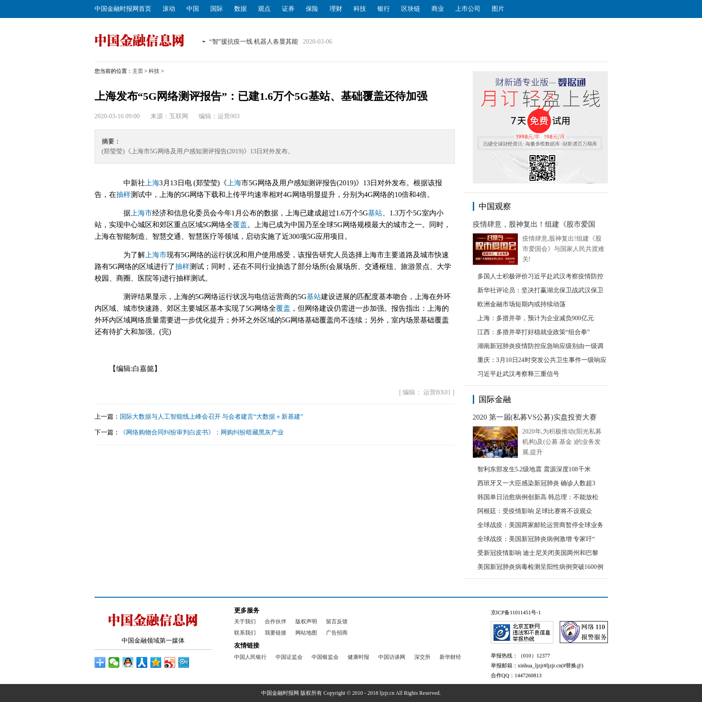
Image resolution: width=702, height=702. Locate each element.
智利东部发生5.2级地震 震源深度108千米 (534, 469)
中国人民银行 (250, 657)
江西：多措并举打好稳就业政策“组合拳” (533, 332)
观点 (264, 8)
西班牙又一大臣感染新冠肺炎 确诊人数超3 (536, 483)
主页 (137, 71)
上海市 (141, 213)
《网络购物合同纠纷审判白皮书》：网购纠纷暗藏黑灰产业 (202, 432)
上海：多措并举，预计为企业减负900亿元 (535, 318)
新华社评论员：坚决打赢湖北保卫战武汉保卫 (540, 290)
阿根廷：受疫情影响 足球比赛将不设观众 (535, 511)
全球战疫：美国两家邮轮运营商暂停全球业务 (540, 525)
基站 (375, 213)
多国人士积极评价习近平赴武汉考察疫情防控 (540, 276)
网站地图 (306, 633)
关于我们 (245, 621)
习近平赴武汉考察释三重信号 (518, 374)
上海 (152, 183)
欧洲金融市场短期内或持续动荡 (521, 304)
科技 (359, 8)
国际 (216, 8)
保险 (312, 8)
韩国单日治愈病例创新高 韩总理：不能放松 (538, 497)
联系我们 (245, 633)
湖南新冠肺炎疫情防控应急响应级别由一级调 (540, 346)
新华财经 (450, 657)
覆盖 (240, 224)
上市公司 (467, 8)
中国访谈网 (391, 657)
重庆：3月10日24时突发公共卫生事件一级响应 (542, 360)
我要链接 (275, 633)
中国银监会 (325, 657)
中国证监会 (289, 657)
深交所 (422, 657)
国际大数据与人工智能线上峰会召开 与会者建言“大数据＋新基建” (211, 416)
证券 (288, 8)
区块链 (410, 8)
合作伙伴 (275, 621)
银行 (383, 8)
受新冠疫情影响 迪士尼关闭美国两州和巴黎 (538, 553)
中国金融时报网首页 (123, 8)
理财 (336, 8)
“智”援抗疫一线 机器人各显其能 (254, 41)
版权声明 (306, 621)
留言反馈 (337, 621)
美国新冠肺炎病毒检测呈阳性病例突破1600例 (540, 566)
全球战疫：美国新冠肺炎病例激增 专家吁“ (536, 539)
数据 (240, 8)
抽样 (123, 194)
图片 (498, 8)
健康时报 (358, 657)
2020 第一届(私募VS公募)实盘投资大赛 (535, 417)
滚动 (169, 8)
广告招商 (337, 633)
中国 (192, 8)
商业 (437, 8)
